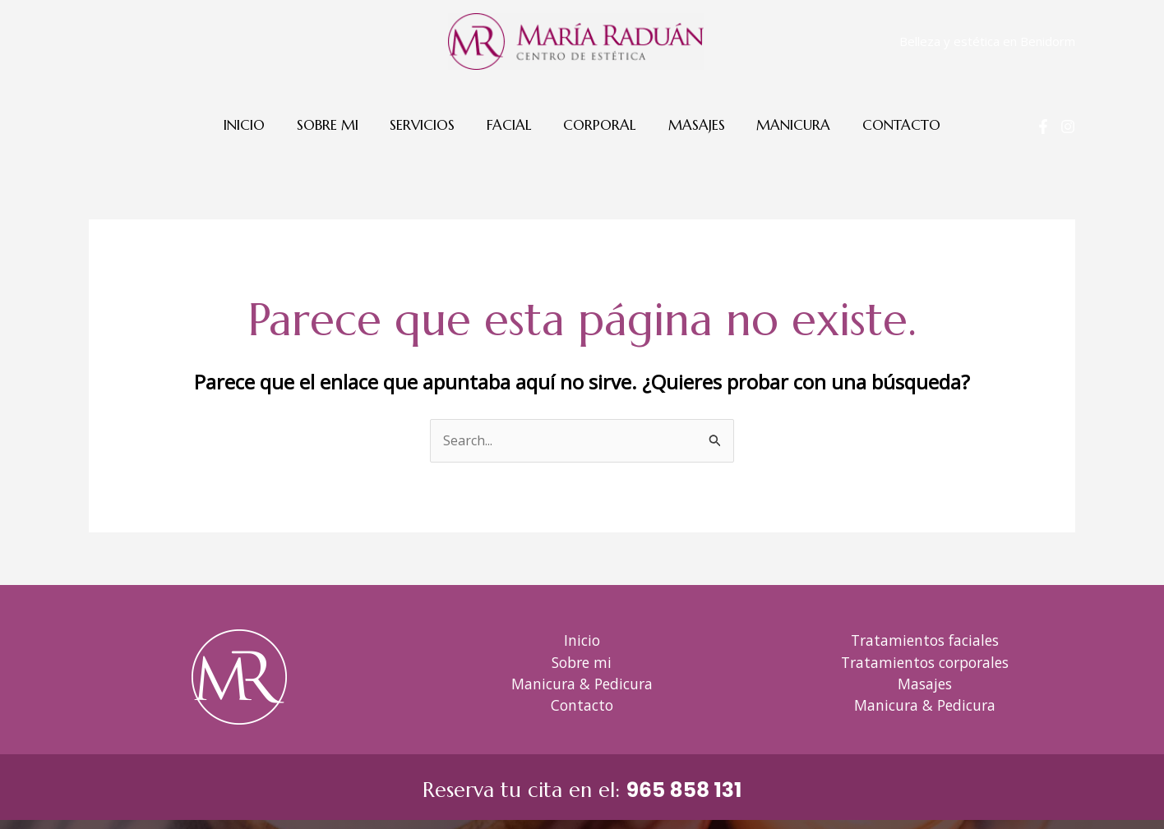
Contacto (888, 125)
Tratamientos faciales (925, 640)
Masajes (691, 125)
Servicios (427, 125)
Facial (511, 125)
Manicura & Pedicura (582, 683)
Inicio (257, 125)
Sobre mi (336, 125)
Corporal (598, 125)
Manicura (784, 125)
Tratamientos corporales (925, 662)
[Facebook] (1043, 126)
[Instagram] (1067, 126)
